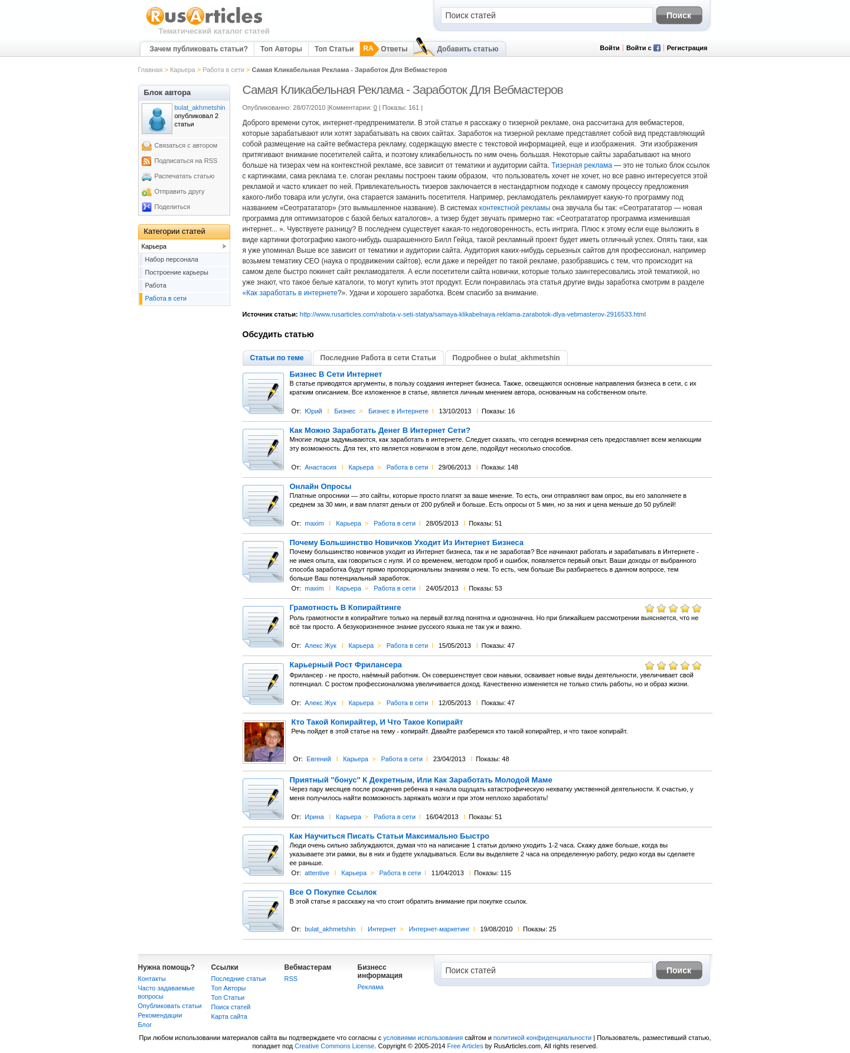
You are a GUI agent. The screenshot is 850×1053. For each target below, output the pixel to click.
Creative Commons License (334, 1045)
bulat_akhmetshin (330, 929)
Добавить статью (467, 49)
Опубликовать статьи (170, 1005)
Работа (155, 285)
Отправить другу (180, 191)
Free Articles (465, 1045)
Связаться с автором (186, 145)
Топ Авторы (281, 49)
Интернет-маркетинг (438, 929)
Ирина (314, 816)
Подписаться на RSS (186, 160)
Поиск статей (231, 1006)
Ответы (394, 49)
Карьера (182, 69)
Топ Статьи (334, 49)
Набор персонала (171, 259)
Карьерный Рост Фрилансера (346, 665)
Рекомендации (160, 1015)
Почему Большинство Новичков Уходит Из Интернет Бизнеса (407, 543)
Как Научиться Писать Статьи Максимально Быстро (390, 836)
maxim (314, 523)
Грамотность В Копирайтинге (345, 608)
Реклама (371, 986)
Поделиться (173, 206)
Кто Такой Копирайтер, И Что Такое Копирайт (377, 722)
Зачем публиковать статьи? (199, 49)
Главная (150, 69)
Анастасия (320, 467)
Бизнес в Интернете (398, 411)
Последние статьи (238, 978)
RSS (291, 978)
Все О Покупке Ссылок (333, 892)
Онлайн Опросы (321, 487)
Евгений (318, 758)
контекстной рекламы (514, 208)
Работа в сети (223, 69)
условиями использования (423, 1037)
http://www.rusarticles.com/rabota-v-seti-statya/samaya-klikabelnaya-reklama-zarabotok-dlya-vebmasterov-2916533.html (473, 314)
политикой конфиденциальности (542, 1037)
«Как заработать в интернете (290, 293)
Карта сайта (229, 1016)
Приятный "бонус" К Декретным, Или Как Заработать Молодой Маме (421, 780)
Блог (145, 1024)
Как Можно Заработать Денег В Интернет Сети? (380, 430)
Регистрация (687, 47)
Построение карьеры (176, 272)
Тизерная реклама (581, 165)
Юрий (313, 411)
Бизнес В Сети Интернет (336, 374)
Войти (610, 47)
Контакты (152, 978)
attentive (317, 872)
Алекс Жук (320, 645)
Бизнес (344, 411)
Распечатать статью (185, 176)
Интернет (382, 929)
